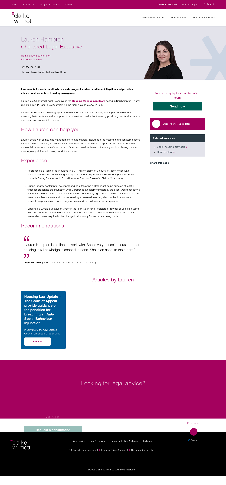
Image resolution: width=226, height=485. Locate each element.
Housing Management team (88, 100)
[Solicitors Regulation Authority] (195, 457)
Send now (177, 106)
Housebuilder (166, 152)
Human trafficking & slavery (124, 441)
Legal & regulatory (98, 441)
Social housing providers (172, 146)
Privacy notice (78, 441)
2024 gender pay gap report (83, 450)
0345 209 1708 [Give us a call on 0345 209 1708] (31, 67)
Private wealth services (153, 18)
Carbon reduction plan (142, 450)
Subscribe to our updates (171, 124)
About (15, 4)
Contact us (28, 4)
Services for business (204, 18)
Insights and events (50, 4)
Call (167, 4)
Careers (70, 4)
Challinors (147, 441)
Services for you (179, 18)
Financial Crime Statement (114, 450)
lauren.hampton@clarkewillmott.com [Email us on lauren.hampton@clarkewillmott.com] (45, 72)
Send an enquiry (190, 4)
